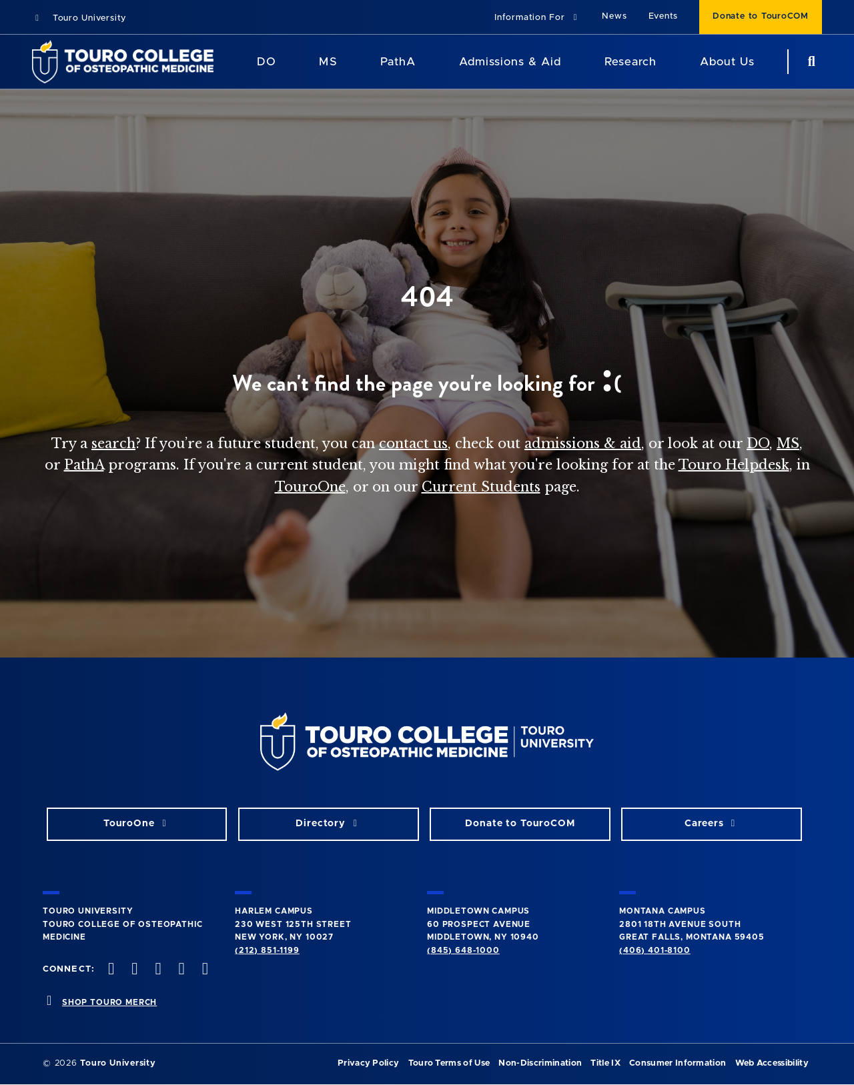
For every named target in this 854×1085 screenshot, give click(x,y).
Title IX (605, 1063)
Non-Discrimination (540, 1063)
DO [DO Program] (266, 61)
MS (788, 443)
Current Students (481, 487)
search (113, 443)
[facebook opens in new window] (110, 970)
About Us (727, 61)
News (614, 16)
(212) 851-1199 (267, 950)
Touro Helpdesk (734, 465)
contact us (413, 443)
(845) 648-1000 (463, 950)
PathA (84, 465)
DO (758, 443)
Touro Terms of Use (449, 1063)
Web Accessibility (772, 1063)
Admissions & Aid (510, 61)
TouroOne (310, 487)
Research (630, 61)
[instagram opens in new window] (156, 970)
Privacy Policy (368, 1063)
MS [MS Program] (328, 61)
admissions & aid (582, 443)
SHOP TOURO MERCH (109, 1002)
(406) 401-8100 (655, 950)
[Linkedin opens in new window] (203, 970)
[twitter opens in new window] (133, 970)
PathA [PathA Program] (398, 61)
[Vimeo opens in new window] (180, 970)
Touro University (79, 18)
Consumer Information (677, 1063)
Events (664, 16)
